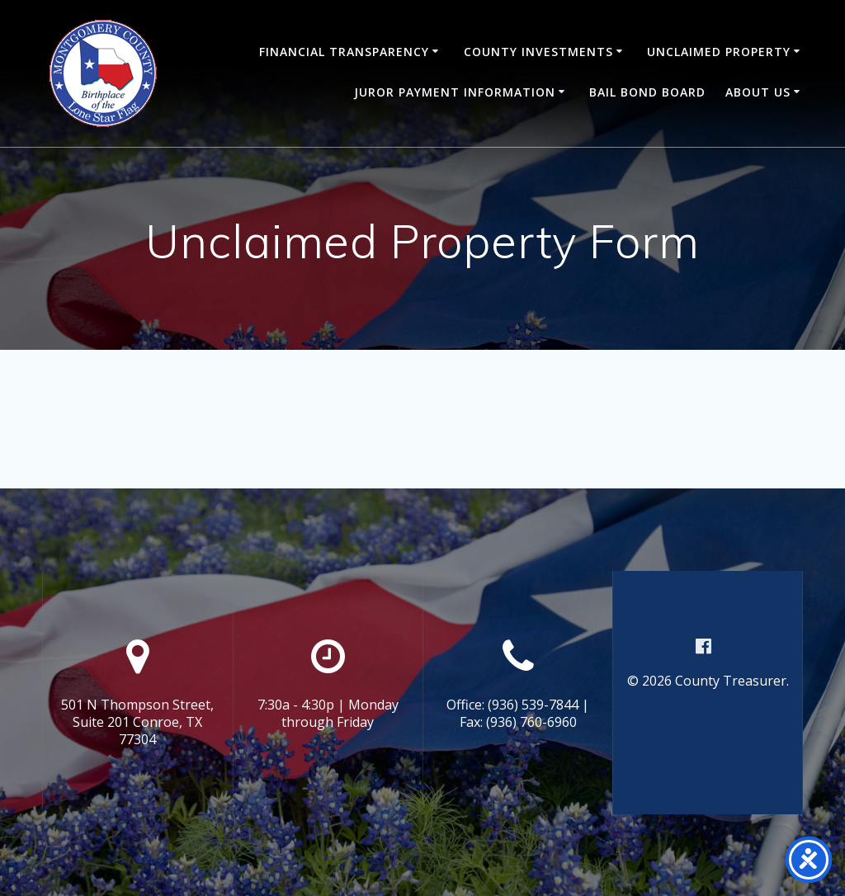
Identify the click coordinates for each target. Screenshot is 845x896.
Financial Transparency (344, 51)
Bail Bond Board (647, 92)
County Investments (538, 51)
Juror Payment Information (454, 92)
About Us (758, 92)
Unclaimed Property (719, 51)
